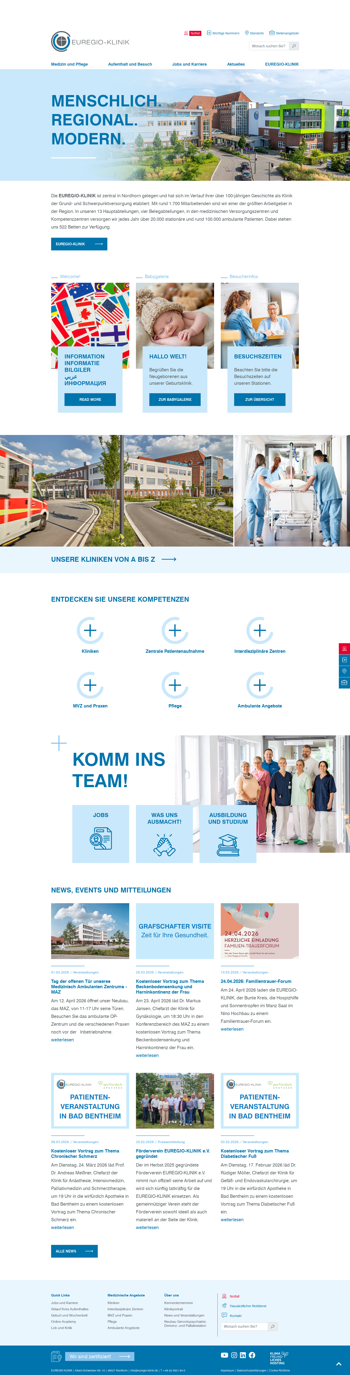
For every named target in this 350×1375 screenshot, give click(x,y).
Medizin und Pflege (69, 39)
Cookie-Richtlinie (279, 1345)
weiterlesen (62, 1014)
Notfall (230, 1270)
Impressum (227, 1345)
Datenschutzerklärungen (252, 1345)
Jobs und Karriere (189, 39)
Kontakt (231, 1289)
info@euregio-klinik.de (144, 1345)
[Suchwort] (269, 21)
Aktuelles (236, 39)
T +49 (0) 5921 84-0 (172, 1345)
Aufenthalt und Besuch (130, 39)
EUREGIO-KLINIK (282, 39)
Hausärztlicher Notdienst (243, 1280)
